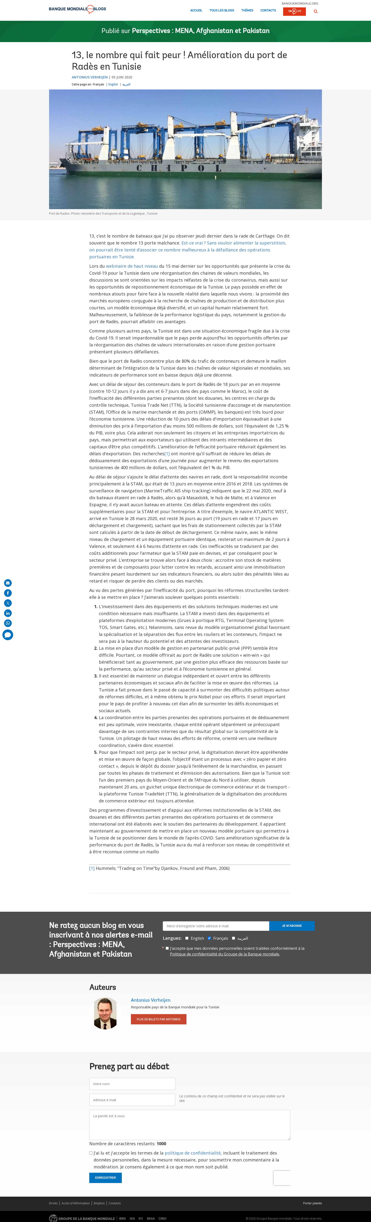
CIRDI (162, 1218)
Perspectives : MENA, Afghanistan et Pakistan (201, 31)
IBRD (122, 1218)
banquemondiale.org (300, 3)
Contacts (268, 10)
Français (98, 84)
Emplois (99, 1203)
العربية (126, 84)
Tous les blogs (221, 10)
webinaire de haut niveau (132, 266)
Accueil (196, 10)
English (113, 84)
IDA (132, 1218)
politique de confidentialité (193, 1153)
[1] (167, 453)
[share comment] (7, 634)
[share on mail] (8, 583)
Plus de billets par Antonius (158, 1019)
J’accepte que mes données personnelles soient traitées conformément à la (237, 951)
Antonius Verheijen (90, 77)
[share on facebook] (8, 593)
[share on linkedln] (8, 613)
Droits (53, 1203)
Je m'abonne (292, 926)
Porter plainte (312, 1203)
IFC (141, 1218)
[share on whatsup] (8, 623)
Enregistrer (105, 1177)
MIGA (151, 1218)
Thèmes (247, 10)
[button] (316, 11)
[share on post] (8, 603)
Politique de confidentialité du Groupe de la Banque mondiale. (225, 954)
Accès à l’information (76, 1203)
